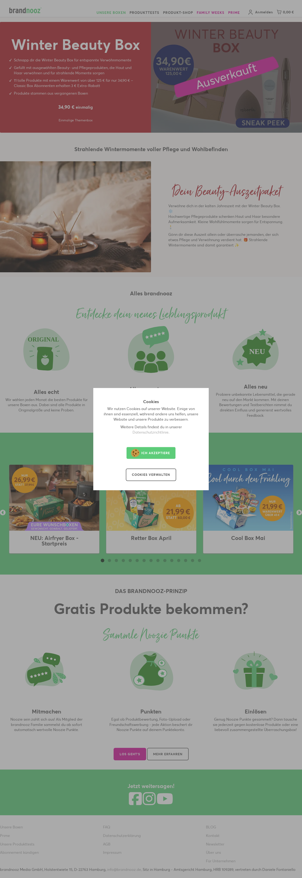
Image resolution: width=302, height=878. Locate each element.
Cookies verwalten (151, 475)
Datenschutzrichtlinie (151, 432)
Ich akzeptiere (150, 453)
